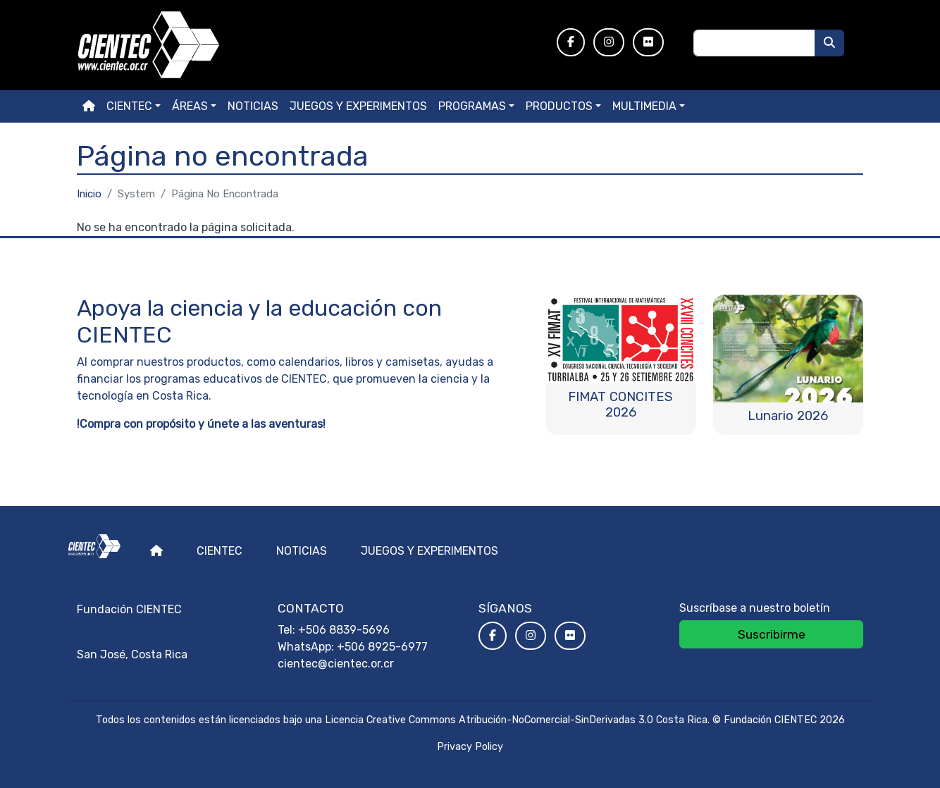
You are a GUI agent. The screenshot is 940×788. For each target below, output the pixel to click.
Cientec (219, 551)
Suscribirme (771, 634)
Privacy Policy (470, 747)
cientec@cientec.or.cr (336, 663)
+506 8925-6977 (382, 646)
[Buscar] (829, 43)
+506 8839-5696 (344, 629)
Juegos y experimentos (358, 106)
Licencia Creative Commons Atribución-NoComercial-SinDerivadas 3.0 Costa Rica (516, 720)
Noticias (253, 106)
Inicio (89, 193)
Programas (472, 106)
